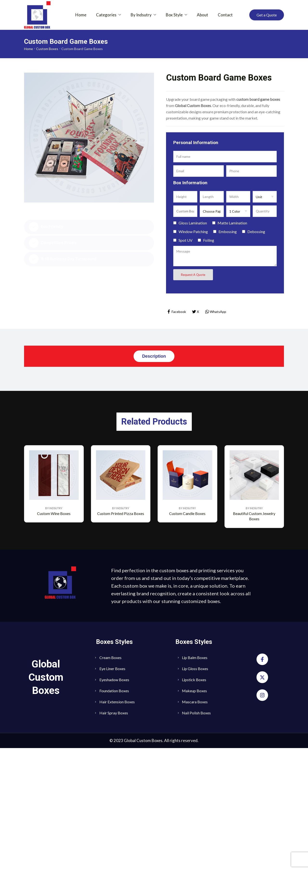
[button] (266, 14)
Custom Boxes (47, 49)
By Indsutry (53, 630)
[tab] (153, 356)
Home (28, 49)
